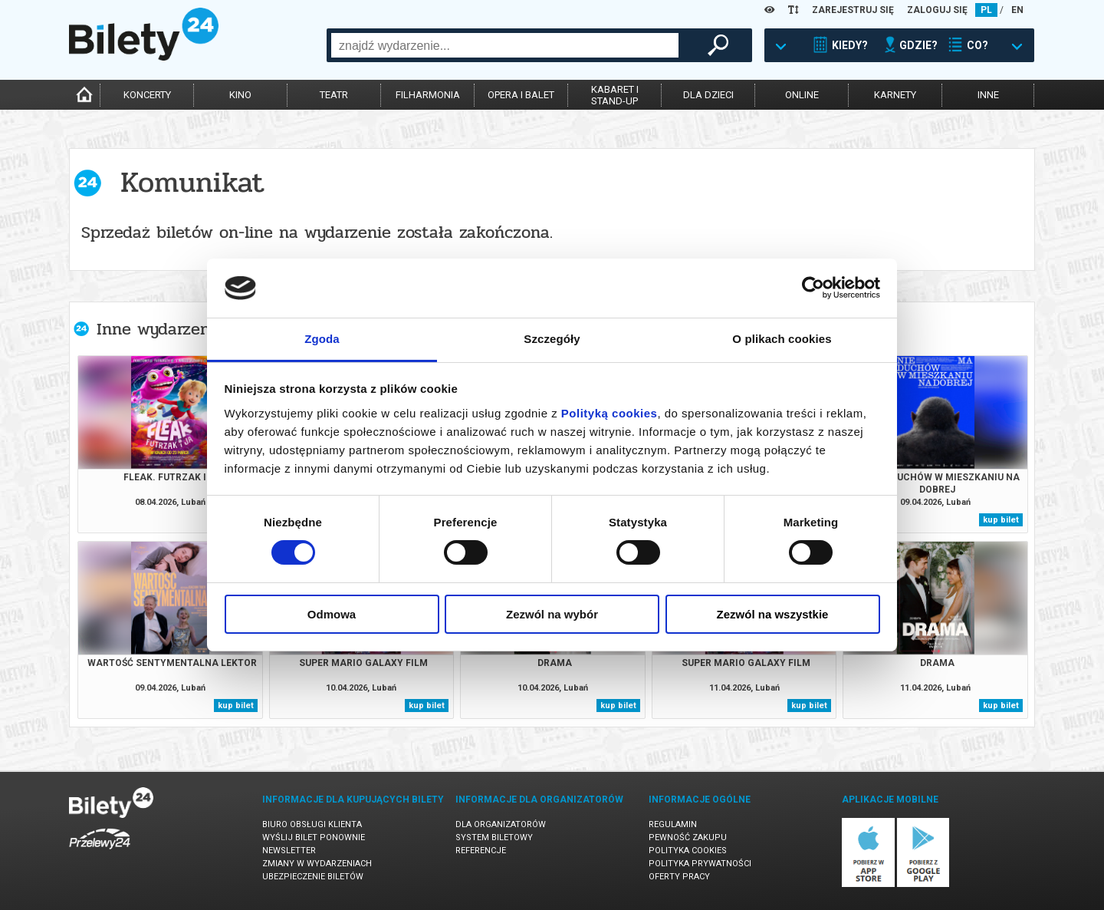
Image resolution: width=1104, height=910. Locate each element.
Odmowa (331, 614)
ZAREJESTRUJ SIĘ (853, 10)
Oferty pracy (679, 877)
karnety (895, 95)
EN (1017, 10)
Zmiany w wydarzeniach (317, 864)
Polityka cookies (688, 851)
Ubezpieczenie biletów (312, 877)
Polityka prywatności (700, 864)
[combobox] (505, 45)
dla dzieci (708, 95)
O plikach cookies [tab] (781, 338)
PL (986, 10)
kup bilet (1001, 520)
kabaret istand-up (615, 95)
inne (988, 95)
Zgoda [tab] (322, 338)
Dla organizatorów (500, 824)
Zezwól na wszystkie (773, 614)
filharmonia (428, 95)
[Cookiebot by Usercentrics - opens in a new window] (813, 287)
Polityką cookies (609, 413)
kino (240, 95)
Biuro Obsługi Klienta (312, 824)
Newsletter (289, 851)
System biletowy (494, 837)
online (802, 95)
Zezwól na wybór (552, 614)
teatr (334, 95)
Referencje (480, 851)
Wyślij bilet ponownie (313, 837)
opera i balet (521, 95)
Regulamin (673, 824)
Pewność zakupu (688, 837)
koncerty (147, 95)
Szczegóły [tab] (552, 338)
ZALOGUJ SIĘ (937, 10)
